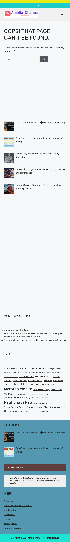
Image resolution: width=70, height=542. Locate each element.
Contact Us (10, 510)
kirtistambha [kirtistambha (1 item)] (48, 381)
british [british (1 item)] (58, 369)
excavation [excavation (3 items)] (43, 376)
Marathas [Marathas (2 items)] (56, 389)
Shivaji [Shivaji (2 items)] (47, 407)
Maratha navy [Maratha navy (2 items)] (41, 389)
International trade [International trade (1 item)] (20, 381)
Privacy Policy (11, 523)
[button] (55, 15)
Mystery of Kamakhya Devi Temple (22, 336)
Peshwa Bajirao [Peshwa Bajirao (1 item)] (44, 394)
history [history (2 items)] (8, 380)
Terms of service (12, 528)
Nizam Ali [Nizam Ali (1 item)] (35, 394)
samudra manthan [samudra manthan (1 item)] (45, 403)
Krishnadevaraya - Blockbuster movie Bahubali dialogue (33, 333)
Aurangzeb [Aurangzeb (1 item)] (51, 369)
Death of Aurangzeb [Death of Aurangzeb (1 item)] (11, 377)
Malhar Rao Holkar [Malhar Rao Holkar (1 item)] (48, 384)
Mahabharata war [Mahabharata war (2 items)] (30, 384)
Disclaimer (9, 514)
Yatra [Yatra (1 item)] (36, 411)
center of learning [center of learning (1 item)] (10, 372)
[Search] (44, 59)
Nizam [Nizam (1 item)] (29, 394)
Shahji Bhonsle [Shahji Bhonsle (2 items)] (27, 407)
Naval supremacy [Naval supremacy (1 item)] (19, 394)
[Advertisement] (35, 91)
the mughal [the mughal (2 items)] (10, 411)
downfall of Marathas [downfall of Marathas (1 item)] (26, 377)
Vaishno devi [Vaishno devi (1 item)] (28, 411)
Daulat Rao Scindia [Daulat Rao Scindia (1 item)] (52, 372)
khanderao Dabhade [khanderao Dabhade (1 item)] (35, 381)
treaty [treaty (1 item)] (20, 411)
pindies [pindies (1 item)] (31, 398)
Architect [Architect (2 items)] (41, 368)
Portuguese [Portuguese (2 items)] (42, 397)
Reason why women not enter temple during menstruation (35, 340)
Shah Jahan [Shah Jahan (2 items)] (11, 407)
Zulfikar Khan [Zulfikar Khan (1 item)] (43, 411)
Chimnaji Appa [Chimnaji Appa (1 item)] (23, 372)
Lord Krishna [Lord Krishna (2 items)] (11, 384)
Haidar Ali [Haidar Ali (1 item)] (56, 377)
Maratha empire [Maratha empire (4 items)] (18, 389)
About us (8, 501)
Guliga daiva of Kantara (16, 330)
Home (7, 519)
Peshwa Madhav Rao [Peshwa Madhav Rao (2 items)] (16, 397)
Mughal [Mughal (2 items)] (8, 393)
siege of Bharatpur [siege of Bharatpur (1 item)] (58, 407)
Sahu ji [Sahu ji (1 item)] (35, 403)
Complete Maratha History (18, 505)
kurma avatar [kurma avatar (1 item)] (58, 381)
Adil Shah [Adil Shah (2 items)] (9, 368)
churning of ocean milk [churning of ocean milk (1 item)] (37, 372)
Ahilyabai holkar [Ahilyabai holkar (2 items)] (25, 368)
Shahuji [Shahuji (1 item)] (39, 407)
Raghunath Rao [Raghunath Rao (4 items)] (18, 402)
